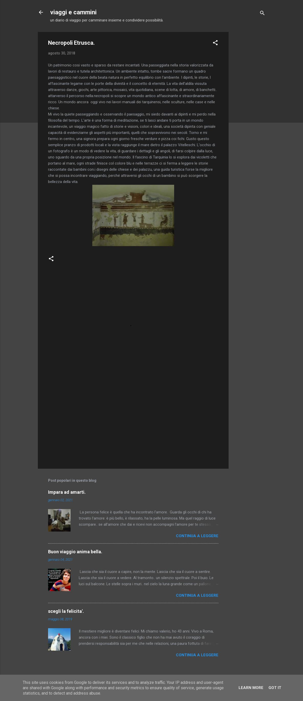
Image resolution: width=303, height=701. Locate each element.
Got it (274, 687)
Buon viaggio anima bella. (75, 551)
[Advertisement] (249, 108)
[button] (215, 44)
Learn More (251, 687)
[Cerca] (262, 14)
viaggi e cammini (73, 12)
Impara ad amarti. (67, 492)
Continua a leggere (197, 536)
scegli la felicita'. (66, 611)
